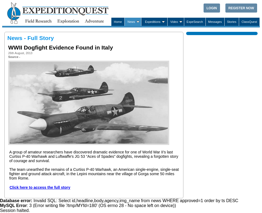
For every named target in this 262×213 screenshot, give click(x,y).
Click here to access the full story (40, 187)
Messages (215, 21)
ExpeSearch (195, 21)
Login (212, 8)
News (131, 21)
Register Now (241, 8)
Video (174, 21)
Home (118, 21)
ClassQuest (249, 21)
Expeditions (152, 21)
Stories (231, 21)
